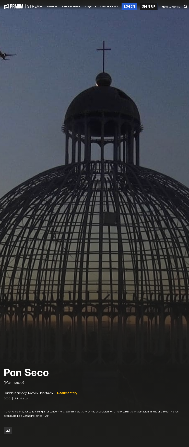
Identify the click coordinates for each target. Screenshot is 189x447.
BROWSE (52, 6)
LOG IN (129, 6)
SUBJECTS (90, 6)
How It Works (171, 6)
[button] (185, 7)
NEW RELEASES (71, 6)
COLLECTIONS (109, 6)
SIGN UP (148, 6)
